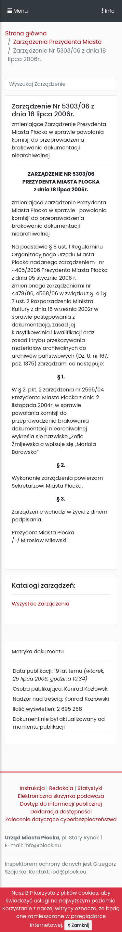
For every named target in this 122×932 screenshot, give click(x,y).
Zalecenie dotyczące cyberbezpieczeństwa (60, 819)
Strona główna (26, 33)
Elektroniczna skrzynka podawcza (61, 796)
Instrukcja (32, 788)
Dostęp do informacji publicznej (61, 804)
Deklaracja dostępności (60, 811)
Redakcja (61, 788)
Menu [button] (17, 11)
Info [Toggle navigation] (108, 11)
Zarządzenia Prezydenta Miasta (57, 42)
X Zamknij (78, 925)
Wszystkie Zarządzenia (40, 603)
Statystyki (89, 788)
